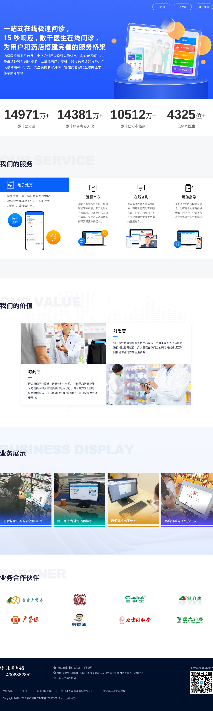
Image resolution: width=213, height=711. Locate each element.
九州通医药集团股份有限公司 (77, 691)
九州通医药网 (44, 691)
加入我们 (204, 6)
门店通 (23, 691)
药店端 (161, 6)
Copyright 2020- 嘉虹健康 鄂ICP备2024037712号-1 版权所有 (39, 698)
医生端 (182, 6)
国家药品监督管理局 (114, 691)
